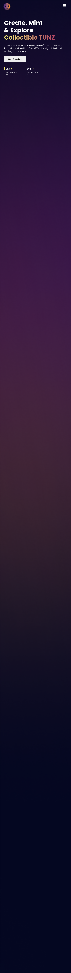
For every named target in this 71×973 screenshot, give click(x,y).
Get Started (15, 59)
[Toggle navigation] (64, 6)
